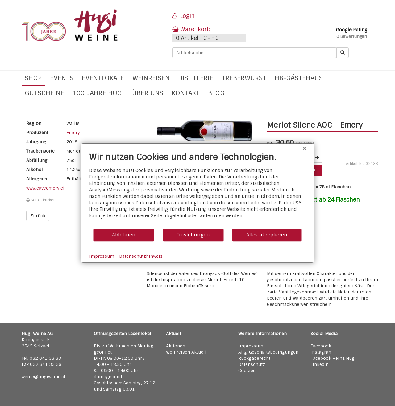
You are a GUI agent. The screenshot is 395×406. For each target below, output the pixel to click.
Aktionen (175, 346)
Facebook (320, 346)
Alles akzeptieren (266, 235)
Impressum (250, 346)
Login (183, 16)
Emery (73, 132)
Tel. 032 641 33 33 (41, 358)
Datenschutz (251, 364)
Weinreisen (151, 78)
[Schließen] (304, 148)
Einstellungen (193, 235)
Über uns (147, 93)
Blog (216, 93)
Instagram (321, 352)
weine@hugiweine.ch (44, 376)
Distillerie (195, 78)
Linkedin (319, 364)
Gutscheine (44, 93)
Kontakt (186, 93)
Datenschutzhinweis (141, 256)
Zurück (37, 216)
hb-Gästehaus (299, 78)
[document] (197, 190)
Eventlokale (103, 78)
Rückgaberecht (254, 358)
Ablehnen (123, 235)
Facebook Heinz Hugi (333, 358)
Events (61, 78)
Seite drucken (41, 200)
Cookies (247, 370)
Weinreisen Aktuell (186, 352)
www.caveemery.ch (46, 188)
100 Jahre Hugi (98, 93)
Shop (33, 78)
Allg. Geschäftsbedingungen (268, 352)
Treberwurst (244, 78)
